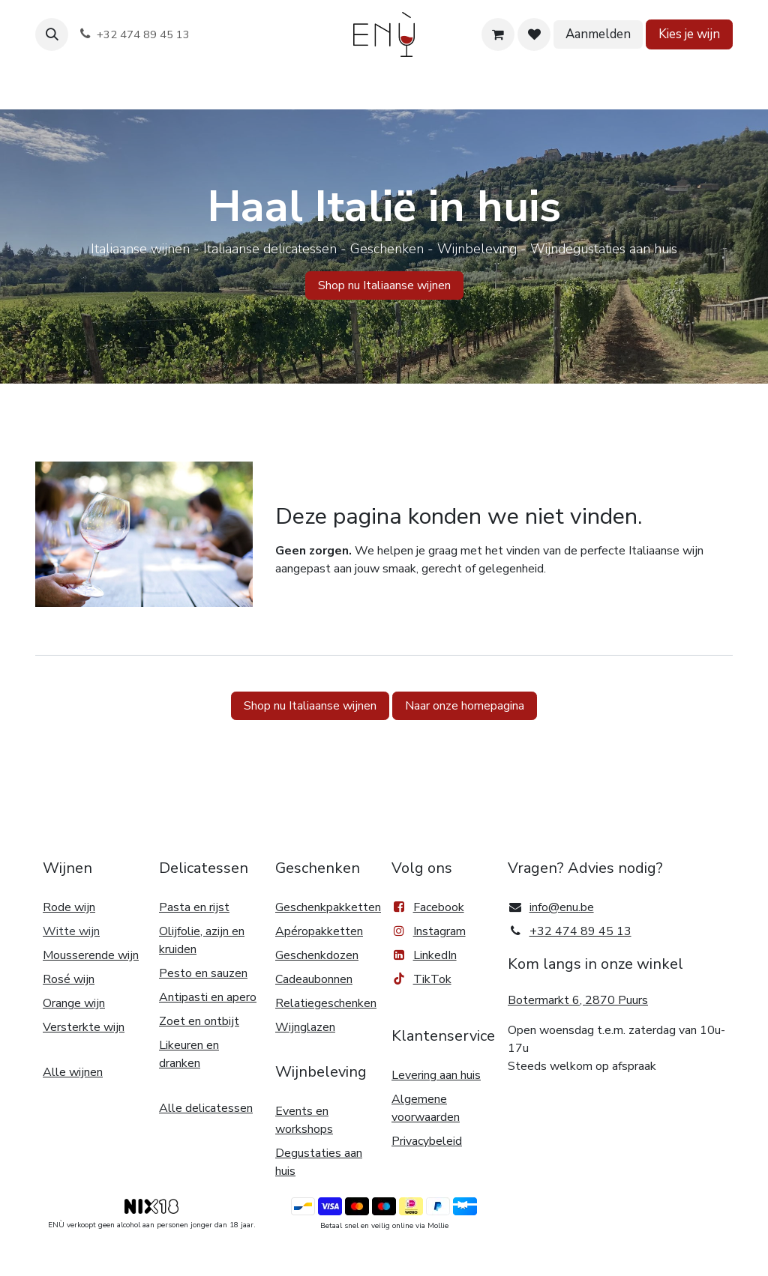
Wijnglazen (305, 1027)
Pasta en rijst (194, 907)
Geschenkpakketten (328, 907)
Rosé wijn (68, 979)
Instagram (439, 931)
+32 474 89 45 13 (581, 931)
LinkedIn (424, 955)
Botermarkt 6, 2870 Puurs (578, 1000)
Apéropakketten (319, 931)
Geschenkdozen (316, 955)
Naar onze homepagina (464, 706)
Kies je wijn (689, 34)
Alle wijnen (73, 1072)
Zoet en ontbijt (199, 1021)
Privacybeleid (427, 1141)
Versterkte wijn (83, 1027)
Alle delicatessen (206, 1108)
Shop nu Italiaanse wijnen (310, 706)
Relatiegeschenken (325, 1003)
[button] (51, 34)
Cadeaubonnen (313, 979)
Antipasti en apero (207, 997)
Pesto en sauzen (203, 973)
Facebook (428, 907)
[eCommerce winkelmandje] (498, 34)
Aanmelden (598, 34)
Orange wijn (74, 1003)
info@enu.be (562, 907)
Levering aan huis (436, 1075)
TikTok (422, 979)
